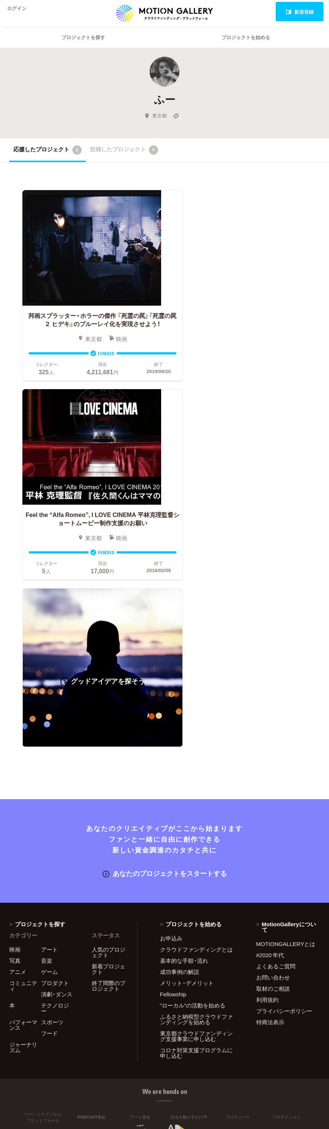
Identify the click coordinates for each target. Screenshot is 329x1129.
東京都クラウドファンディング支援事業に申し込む (196, 821)
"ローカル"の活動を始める (193, 790)
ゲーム (49, 757)
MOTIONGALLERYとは (286, 729)
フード (49, 818)
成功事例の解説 (179, 757)
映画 (15, 735)
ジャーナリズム (23, 832)
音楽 (46, 746)
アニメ (17, 757)
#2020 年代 (270, 740)
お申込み (171, 723)
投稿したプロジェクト (124, 159)
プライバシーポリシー (284, 796)
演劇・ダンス (56, 779)
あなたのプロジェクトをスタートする (165, 659)
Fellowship (173, 779)
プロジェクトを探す (83, 46)
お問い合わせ (273, 763)
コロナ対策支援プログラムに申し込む (196, 838)
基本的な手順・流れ (184, 746)
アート (49, 735)
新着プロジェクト (108, 754)
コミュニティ (23, 771)
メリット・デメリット (187, 768)
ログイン (20, 11)
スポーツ (52, 807)
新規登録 (299, 11)
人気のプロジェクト (108, 737)
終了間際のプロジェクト (108, 771)
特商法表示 (270, 807)
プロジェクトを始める (246, 46)
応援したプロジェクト (47, 159)
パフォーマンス (23, 810)
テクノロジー (55, 793)
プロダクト (55, 768)
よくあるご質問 (275, 751)
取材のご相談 (273, 774)
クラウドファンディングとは (196, 735)
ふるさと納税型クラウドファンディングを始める (196, 804)
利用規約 (267, 785)
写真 (15, 746)
